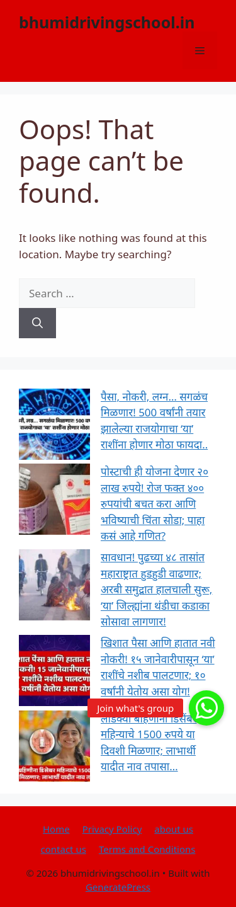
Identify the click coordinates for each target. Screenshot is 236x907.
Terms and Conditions (147, 849)
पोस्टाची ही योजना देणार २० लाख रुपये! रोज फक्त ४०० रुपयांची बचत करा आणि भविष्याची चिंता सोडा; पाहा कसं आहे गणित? (154, 503)
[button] (206, 708)
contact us (63, 849)
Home (56, 829)
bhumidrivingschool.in (107, 22)
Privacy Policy (112, 829)
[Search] (37, 323)
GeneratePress (118, 887)
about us (173, 829)
